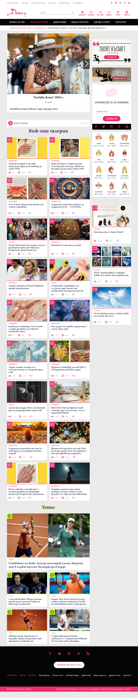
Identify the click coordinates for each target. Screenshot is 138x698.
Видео (109, 13)
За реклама (12, 682)
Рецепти (82, 13)
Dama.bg (25, 3)
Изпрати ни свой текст (69, 671)
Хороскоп (120, 22)
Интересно (40, 28)
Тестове (100, 13)
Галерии (91, 13)
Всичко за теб (17, 22)
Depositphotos (44, 682)
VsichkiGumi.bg (64, 3)
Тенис (48, 513)
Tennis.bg (51, 3)
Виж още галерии (48, 137)
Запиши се (111, 121)
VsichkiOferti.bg (12, 3)
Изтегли (111, 60)
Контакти (32, 682)
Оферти (127, 13)
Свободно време (39, 22)
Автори (23, 682)
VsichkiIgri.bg (78, 3)
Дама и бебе (59, 22)
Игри (118, 13)
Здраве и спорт (102, 22)
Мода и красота (80, 22)
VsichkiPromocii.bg (38, 3)
